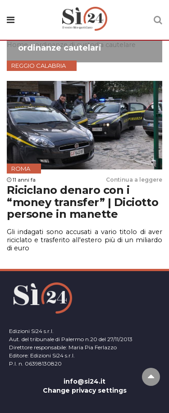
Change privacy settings (85, 390)
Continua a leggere (134, 179)
